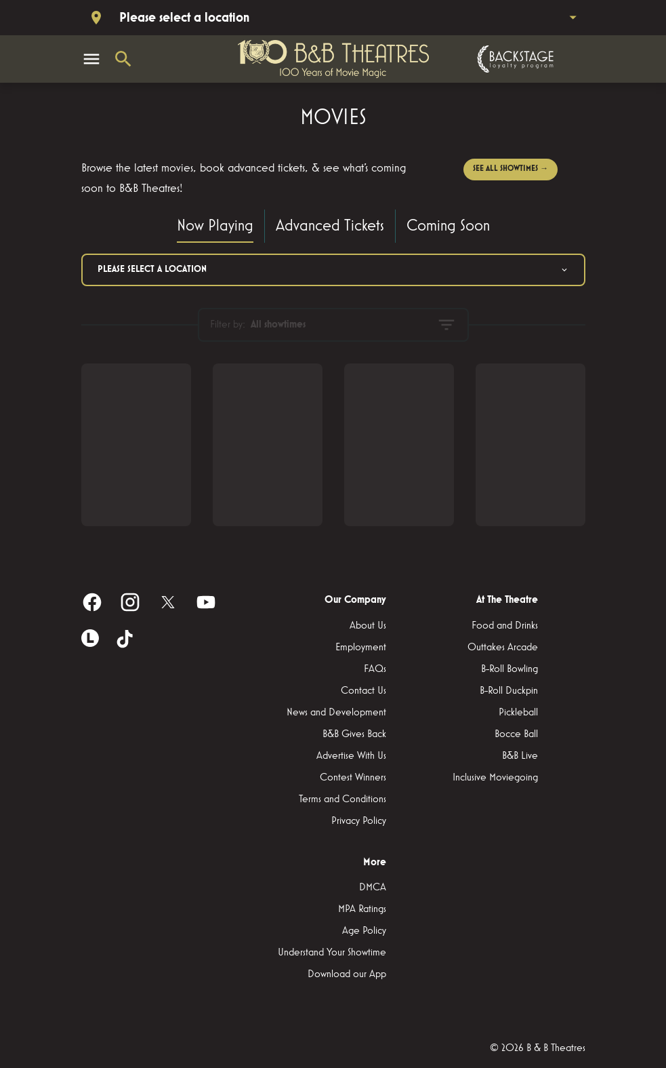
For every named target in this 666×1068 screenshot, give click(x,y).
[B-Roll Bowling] (509, 669)
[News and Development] (336, 713)
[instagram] (130, 602)
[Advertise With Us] (351, 756)
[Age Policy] (364, 931)
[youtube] (206, 602)
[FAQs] (375, 669)
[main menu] (91, 59)
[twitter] (168, 602)
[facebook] (92, 602)
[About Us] (368, 626)
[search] (123, 59)
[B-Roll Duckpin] (509, 691)
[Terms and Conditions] (342, 799)
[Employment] (360, 647)
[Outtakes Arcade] (502, 647)
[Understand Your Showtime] (332, 953)
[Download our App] (347, 974)
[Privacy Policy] (358, 821)
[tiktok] (126, 640)
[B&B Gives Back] (354, 734)
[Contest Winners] (353, 778)
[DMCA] (372, 887)
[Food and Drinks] (505, 626)
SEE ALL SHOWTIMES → (510, 169)
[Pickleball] (518, 713)
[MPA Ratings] (362, 909)
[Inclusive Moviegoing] (495, 778)
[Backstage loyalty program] (513, 59)
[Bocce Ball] (516, 734)
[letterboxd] (90, 638)
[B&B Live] (520, 756)
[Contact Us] (363, 691)
